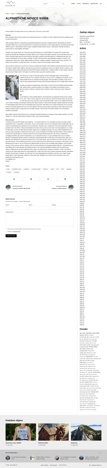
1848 (81, 324)
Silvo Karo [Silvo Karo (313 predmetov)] (89, 388)
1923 (81, 254)
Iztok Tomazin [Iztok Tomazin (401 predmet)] (84, 355)
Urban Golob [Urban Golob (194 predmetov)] (83, 404)
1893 (81, 307)
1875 (81, 319)
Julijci (52, 169)
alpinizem (26, 169)
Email (30, 205)
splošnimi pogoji (16, 231)
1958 (81, 185)
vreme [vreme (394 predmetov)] (82, 407)
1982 (81, 138)
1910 (81, 277)
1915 (81, 268)
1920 (81, 260)
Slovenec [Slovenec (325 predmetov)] (83, 390)
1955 (81, 191)
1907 (81, 281)
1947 (81, 207)
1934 (81, 232)
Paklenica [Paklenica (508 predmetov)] (88, 376)
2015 (81, 74)
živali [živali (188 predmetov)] (94, 409)
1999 (81, 105)
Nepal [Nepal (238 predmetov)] (90, 372)
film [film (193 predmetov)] (94, 343)
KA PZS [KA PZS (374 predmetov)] (82, 359)
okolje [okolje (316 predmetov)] (88, 374)
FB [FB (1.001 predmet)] (94, 341)
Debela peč (74, 443)
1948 (81, 205)
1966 (81, 170)
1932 (81, 236)
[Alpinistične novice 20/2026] (21, 432)
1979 (81, 144)
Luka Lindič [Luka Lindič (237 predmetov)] (90, 362)
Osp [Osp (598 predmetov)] (82, 376)
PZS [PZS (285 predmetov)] (97, 386)
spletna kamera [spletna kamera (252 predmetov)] (84, 394)
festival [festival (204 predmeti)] (82, 343)
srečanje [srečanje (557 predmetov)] (91, 394)
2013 (81, 77)
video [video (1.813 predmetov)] (83, 406)
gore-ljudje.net (10, 5)
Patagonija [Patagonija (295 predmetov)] (95, 376)
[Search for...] (52, 3)
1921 (81, 258)
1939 (81, 223)
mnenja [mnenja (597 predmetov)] (89, 370)
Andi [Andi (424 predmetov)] (91, 335)
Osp (62, 169)
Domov (73, 3)
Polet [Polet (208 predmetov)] (82, 384)
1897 (81, 301)
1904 (81, 287)
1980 (81, 142)
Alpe (7, 169)
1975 (81, 152)
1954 (81, 193)
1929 (81, 242)
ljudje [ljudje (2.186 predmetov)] (83, 362)
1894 (81, 305)
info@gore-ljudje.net (96, 465)
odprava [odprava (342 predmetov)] (82, 374)
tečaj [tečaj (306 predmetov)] (96, 398)
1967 (81, 168)
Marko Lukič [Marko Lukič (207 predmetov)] (91, 364)
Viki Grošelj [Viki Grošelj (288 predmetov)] (90, 405)
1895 (81, 303)
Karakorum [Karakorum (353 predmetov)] (89, 359)
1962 (81, 177)
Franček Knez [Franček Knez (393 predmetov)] (95, 345)
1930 (81, 240)
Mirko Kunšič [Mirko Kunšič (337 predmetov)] (91, 368)
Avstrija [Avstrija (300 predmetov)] (92, 337)
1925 (81, 250)
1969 (81, 164)
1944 (81, 213)
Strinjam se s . (13, 231)
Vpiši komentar (10, 212)
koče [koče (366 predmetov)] (87, 360)
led (57, 169)
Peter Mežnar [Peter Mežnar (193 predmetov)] (91, 378)
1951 (81, 199)
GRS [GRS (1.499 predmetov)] (83, 349)
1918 (81, 264)
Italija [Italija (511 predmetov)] (89, 353)
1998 (81, 107)
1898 (81, 299)
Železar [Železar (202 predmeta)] (89, 409)
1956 (81, 189)
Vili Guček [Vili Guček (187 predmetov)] (97, 405)
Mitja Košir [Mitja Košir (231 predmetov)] (83, 370)
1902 (81, 291)
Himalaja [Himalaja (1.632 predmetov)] (83, 351)
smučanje (16, 172)
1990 (81, 123)
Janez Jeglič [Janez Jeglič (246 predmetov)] (91, 354)
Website (54, 205)
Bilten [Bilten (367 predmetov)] (86, 339)
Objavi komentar (11, 235)
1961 (81, 179)
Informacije (86, 3)
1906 (81, 283)
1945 (81, 211)
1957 (81, 187)
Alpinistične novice (16, 169)
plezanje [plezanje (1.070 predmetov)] (88, 382)
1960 (81, 181)
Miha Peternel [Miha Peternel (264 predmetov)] (83, 368)
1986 (81, 130)
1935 (81, 230)
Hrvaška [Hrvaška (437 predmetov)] (91, 351)
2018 (81, 68)
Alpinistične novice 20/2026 (87, 36)
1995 (81, 113)
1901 (81, 293)
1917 (81, 266)
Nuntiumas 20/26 (84, 38)
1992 (81, 119)
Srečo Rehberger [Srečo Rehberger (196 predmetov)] (84, 396)
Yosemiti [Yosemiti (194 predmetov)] (88, 407)
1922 (81, 256)
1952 (81, 197)
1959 (81, 183)
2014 (81, 76)
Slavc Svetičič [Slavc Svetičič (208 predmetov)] (97, 388)
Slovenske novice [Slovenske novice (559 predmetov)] (91, 390)
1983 (81, 136)
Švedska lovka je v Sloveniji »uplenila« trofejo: (43, 458)
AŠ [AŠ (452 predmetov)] (97, 337)
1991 (81, 121)
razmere (8, 172)
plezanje (68, 169)
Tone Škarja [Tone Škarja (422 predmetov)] (92, 402)
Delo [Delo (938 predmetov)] (82, 341)
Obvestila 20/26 (84, 40)
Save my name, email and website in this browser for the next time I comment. (24, 229)
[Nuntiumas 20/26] (53, 432)
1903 (81, 289)
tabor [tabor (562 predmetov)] (82, 398)
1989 (81, 125)
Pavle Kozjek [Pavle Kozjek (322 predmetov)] (83, 378)
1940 (81, 221)
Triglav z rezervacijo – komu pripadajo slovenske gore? (92, 458)
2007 (81, 89)
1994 (81, 115)
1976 (81, 150)
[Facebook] (100, 3)
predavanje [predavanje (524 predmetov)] (88, 384)
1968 (81, 166)
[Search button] (63, 3)
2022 (81, 60)
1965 (81, 172)
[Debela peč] (86, 432)
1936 (81, 228)
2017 (81, 70)
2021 (81, 62)
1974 (81, 154)
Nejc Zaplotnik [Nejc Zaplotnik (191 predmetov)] (83, 372)
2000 (81, 103)
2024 (81, 56)
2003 (81, 97)
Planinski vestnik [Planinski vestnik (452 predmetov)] (93, 380)
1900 (81, 295)
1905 (81, 285)
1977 (81, 148)
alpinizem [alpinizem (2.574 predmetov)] (84, 335)
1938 (81, 224)
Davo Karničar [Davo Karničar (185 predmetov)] (93, 339)
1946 (81, 209)
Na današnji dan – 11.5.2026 (87, 44)
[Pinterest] (48, 179)
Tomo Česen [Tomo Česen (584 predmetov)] (84, 402)
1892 (81, 309)
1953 (81, 195)
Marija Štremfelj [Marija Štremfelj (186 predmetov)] (83, 364)
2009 (81, 85)
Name (7, 205)
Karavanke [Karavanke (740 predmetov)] (97, 359)
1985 (81, 132)
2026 (81, 52)
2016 (81, 72)
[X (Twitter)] (31, 179)
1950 (81, 201)
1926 (81, 248)
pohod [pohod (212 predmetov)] (95, 382)
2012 (81, 79)
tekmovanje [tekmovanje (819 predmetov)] (89, 398)
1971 (81, 160)
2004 (81, 95)
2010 (81, 83)
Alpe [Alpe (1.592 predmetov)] (82, 333)
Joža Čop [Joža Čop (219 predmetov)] (82, 356)
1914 (81, 270)
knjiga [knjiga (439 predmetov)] (82, 360)
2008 (81, 87)
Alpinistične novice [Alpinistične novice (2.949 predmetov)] (92, 333)
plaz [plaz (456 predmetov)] (82, 382)
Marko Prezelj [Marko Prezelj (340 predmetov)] (83, 366)
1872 (81, 322)
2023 (81, 58)
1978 (81, 146)
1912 (81, 273)
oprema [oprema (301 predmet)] (94, 374)
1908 (81, 279)
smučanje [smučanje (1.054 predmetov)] (95, 392)
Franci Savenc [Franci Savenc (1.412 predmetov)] (85, 345)
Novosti (79, 3)
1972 (81, 158)
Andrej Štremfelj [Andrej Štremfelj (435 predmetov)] (84, 337)
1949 (81, 203)
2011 (81, 81)
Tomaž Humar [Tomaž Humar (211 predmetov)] (90, 399)
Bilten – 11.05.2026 (85, 42)
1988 (81, 127)
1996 (81, 111)
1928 (81, 244)
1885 (81, 315)
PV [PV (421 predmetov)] (92, 386)
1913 (81, 272)
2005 (81, 93)
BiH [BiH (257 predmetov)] (81, 339)
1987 (81, 128)
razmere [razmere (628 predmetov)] (83, 388)
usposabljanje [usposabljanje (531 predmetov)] (91, 404)
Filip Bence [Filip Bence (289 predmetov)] (88, 343)
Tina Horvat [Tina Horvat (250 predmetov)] (83, 400)
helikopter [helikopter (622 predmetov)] (89, 349)
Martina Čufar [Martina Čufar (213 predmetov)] (91, 366)
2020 (81, 64)
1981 (81, 140)
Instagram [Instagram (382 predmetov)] (83, 353)
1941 (81, 219)
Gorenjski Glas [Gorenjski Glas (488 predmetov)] (84, 347)
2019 (81, 66)
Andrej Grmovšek (36, 169)
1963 (81, 176)
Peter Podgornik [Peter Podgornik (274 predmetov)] (84, 380)
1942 (81, 217)
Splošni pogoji (53, 465)
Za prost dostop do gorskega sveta (19, 458)
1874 (81, 320)
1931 (81, 238)
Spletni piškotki (44, 465)
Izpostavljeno (94, 3)
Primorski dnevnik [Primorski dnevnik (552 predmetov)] (85, 386)
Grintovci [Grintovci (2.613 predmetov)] (93, 347)
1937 (81, 226)
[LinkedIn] (65, 179)
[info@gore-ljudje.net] (89, 465)
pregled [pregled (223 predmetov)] (94, 384)
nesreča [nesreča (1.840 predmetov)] (96, 372)
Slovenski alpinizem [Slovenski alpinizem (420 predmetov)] (85, 392)
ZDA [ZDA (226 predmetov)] (93, 407)
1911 (81, 275)
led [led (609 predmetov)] (92, 360)
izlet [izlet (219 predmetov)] (94, 352)
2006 (81, 91)
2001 (81, 101)
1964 (81, 174)
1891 (81, 311)
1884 (81, 317)
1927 (81, 246)
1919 (81, 262)
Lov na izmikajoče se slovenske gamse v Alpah (68, 458)
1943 (81, 215)
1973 (81, 156)
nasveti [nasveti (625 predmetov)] (96, 370)
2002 (81, 99)
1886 (81, 313)
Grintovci (45, 169)
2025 (81, 54)
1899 (81, 297)
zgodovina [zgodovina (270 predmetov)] (83, 409)
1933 (81, 234)
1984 (81, 134)
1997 (81, 109)
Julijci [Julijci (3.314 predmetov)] (89, 357)
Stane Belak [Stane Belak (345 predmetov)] (92, 396)
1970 (81, 162)
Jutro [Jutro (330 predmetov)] (96, 356)
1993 (81, 117)
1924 (81, 252)
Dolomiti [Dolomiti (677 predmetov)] (88, 341)
